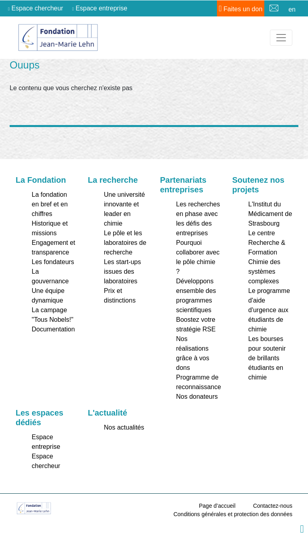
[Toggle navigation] (281, 38)
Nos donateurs (197, 396)
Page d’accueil (217, 506)
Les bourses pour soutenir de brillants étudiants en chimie (267, 358)
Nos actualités (124, 427)
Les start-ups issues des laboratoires (122, 271)
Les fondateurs (53, 261)
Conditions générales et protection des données (232, 514)
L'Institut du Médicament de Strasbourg (270, 214)
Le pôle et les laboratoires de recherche (125, 243)
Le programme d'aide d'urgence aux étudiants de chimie (269, 310)
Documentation (53, 329)
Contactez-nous (272, 506)
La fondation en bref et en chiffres (50, 204)
